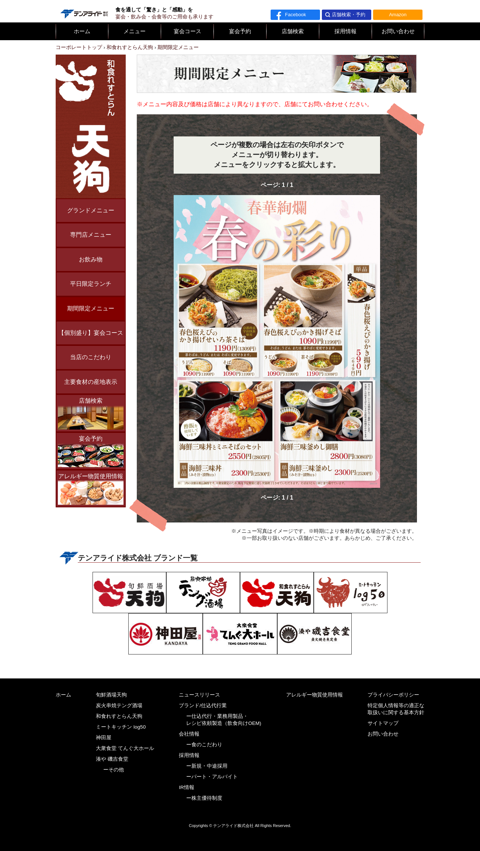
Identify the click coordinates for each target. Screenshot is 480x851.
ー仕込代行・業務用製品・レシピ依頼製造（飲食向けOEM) (223, 719)
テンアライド (84, 11)
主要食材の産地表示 (90, 382)
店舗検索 (293, 31)
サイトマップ (383, 723)
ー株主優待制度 (204, 798)
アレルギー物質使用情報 (91, 489)
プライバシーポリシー (393, 695)
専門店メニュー (90, 235)
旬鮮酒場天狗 (111, 695)
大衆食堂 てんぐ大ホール (125, 748)
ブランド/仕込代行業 (203, 705)
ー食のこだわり (204, 744)
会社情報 (189, 734)
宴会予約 (240, 31)
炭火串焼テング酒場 (119, 705)
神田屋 (103, 737)
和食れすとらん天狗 (119, 716)
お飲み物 (90, 259)
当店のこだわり (90, 357)
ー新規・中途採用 (206, 766)
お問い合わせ (398, 31)
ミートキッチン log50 (121, 727)
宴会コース (187, 31)
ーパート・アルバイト (212, 776)
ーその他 (113, 769)
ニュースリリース (199, 695)
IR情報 (186, 787)
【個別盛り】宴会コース (90, 333)
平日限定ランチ (90, 284)
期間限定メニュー (90, 308)
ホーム (82, 31)
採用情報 (345, 31)
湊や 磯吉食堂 (112, 759)
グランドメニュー (90, 210)
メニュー (135, 31)
